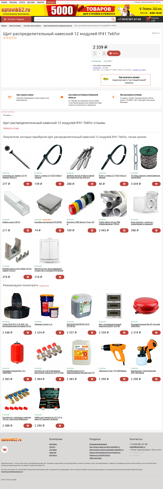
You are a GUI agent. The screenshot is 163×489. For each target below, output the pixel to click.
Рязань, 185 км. (152, 8)
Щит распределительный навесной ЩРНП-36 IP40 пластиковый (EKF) (110, 326)
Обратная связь (96, 458)
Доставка (31, 2)
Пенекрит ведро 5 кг (43, 324)
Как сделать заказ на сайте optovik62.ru (105, 447)
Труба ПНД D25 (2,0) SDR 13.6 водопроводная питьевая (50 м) (16, 325)
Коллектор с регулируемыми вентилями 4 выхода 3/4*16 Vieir (49, 372)
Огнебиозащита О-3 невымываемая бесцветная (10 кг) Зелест (80, 373)
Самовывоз (97, 67)
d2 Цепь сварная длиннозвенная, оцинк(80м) (145, 177)
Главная (4, 2)
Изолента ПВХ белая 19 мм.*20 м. (80, 223)
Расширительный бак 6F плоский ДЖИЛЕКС (145, 325)
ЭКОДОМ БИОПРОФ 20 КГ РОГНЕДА (78, 325)
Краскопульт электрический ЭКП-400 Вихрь (143, 372)
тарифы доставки (139, 70)
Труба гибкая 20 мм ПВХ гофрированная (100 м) (109, 223)
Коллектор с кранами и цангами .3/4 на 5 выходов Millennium (16, 418)
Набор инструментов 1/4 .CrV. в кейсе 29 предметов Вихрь (48, 418)
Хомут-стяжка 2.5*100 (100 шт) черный (112, 177)
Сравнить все (44, 285)
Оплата (22, 2)
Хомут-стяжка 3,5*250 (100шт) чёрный (48, 177)
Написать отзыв (11, 128)
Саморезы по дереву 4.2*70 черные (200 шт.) (14, 177)
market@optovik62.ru (137, 447)
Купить (115, 53)
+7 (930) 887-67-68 (129, 19)
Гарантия (40, 2)
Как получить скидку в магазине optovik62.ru (107, 450)
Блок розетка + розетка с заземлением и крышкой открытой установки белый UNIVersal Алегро (143, 225)
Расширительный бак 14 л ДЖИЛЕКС (13, 372)
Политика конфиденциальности (12, 471)
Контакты (51, 2)
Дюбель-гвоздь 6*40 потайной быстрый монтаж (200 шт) (80, 177)
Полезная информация (98, 444)
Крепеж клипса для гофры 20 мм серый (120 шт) (16, 270)
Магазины (13, 2)
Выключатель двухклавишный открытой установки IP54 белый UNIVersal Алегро (49, 270)
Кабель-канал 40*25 (11, 222)
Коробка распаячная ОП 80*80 (48, 222)
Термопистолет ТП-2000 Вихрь (112, 371)
